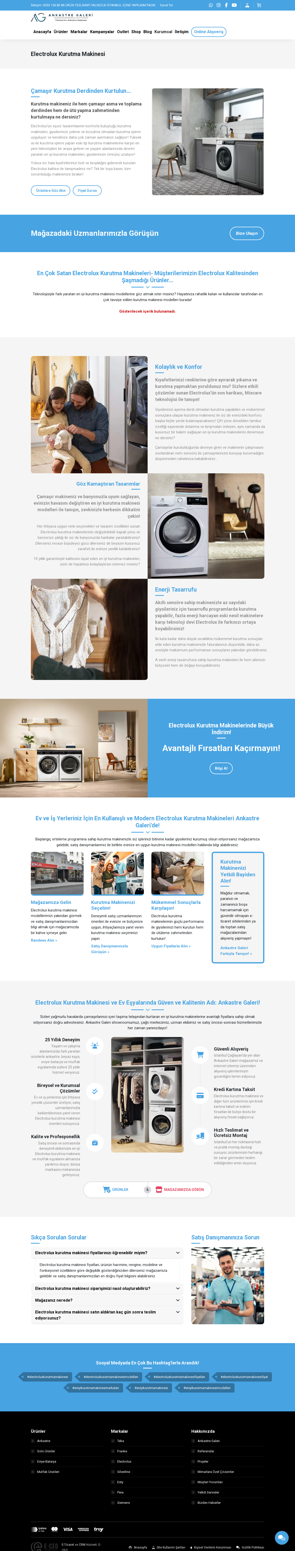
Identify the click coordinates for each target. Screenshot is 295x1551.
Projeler (199, 1462)
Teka (117, 1441)
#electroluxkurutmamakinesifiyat (244, 1377)
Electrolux (121, 1462)
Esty (117, 1482)
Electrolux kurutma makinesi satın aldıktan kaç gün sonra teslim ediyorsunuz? (95, 1315)
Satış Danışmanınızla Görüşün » (109, 949)
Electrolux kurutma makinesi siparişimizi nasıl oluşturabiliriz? (92, 1288)
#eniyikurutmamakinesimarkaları (95, 1388)
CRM (82, 1545)
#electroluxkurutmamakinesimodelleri (111, 1377)
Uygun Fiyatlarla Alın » (171, 946)
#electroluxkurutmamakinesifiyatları (179, 1377)
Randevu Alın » (44, 940)
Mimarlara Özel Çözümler (212, 1472)
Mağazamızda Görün (179, 1190)
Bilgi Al (221, 768)
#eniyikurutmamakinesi (151, 1388)
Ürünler (115, 1190)
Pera (117, 1493)
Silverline (120, 1472)
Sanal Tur (166, 5)
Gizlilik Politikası (250, 1547)
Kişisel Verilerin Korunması (210, 1547)
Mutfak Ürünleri (45, 1472)
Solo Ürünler (43, 1451)
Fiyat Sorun (87, 191)
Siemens (120, 1503)
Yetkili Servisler (205, 1493)
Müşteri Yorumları (207, 1482)
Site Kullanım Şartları (168, 1547)
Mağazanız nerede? (54, 1300)
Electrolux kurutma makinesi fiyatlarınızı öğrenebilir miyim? (91, 1253)
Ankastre (40, 1441)
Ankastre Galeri (205, 1441)
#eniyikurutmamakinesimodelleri (207, 1388)
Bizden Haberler (206, 1503)
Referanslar (202, 1451)
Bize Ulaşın (247, 233)
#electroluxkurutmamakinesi (47, 1377)
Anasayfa (138, 1547)
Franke (119, 1451)
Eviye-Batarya (43, 1462)
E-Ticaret (68, 1545)
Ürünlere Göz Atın (51, 191)
